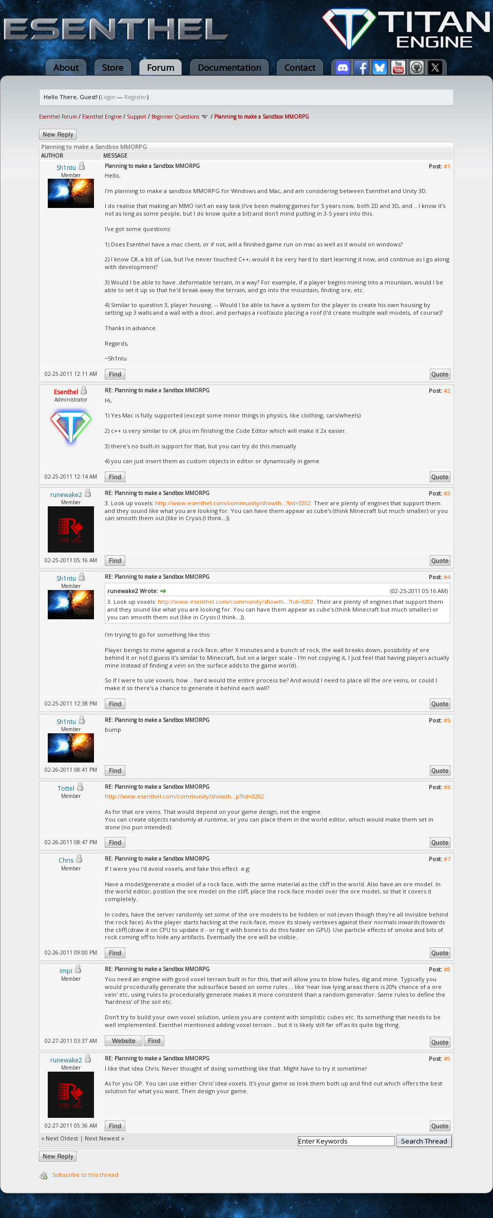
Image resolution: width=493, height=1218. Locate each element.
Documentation (229, 67)
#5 (447, 720)
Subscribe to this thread (85, 1174)
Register (135, 97)
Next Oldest (62, 1138)
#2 (447, 390)
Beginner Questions (175, 116)
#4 (447, 577)
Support (136, 116)
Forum (160, 67)
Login (108, 97)
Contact (300, 67)
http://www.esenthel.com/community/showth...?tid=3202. (233, 503)
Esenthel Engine (102, 116)
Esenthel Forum (58, 116)
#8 (447, 969)
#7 (447, 859)
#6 (447, 787)
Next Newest (102, 1138)
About (66, 67)
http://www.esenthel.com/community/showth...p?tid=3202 (184, 796)
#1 (447, 166)
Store (112, 67)
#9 (447, 1058)
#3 (447, 493)
